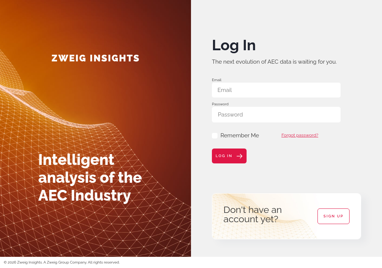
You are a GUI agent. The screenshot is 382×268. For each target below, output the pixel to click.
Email (217, 80)
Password (220, 104)
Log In (229, 156)
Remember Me (235, 135)
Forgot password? (299, 135)
